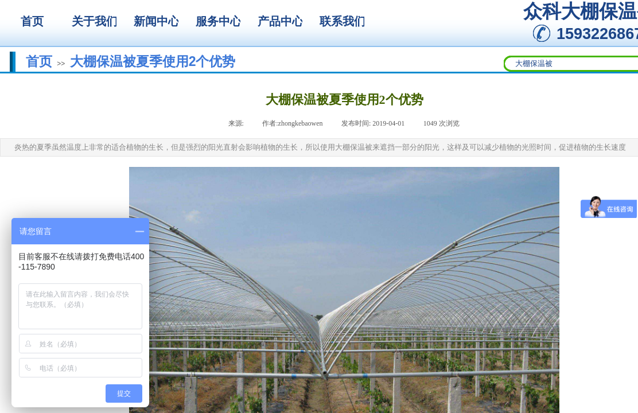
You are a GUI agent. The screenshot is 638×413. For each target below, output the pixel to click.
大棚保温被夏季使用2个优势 (153, 61)
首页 (39, 61)
